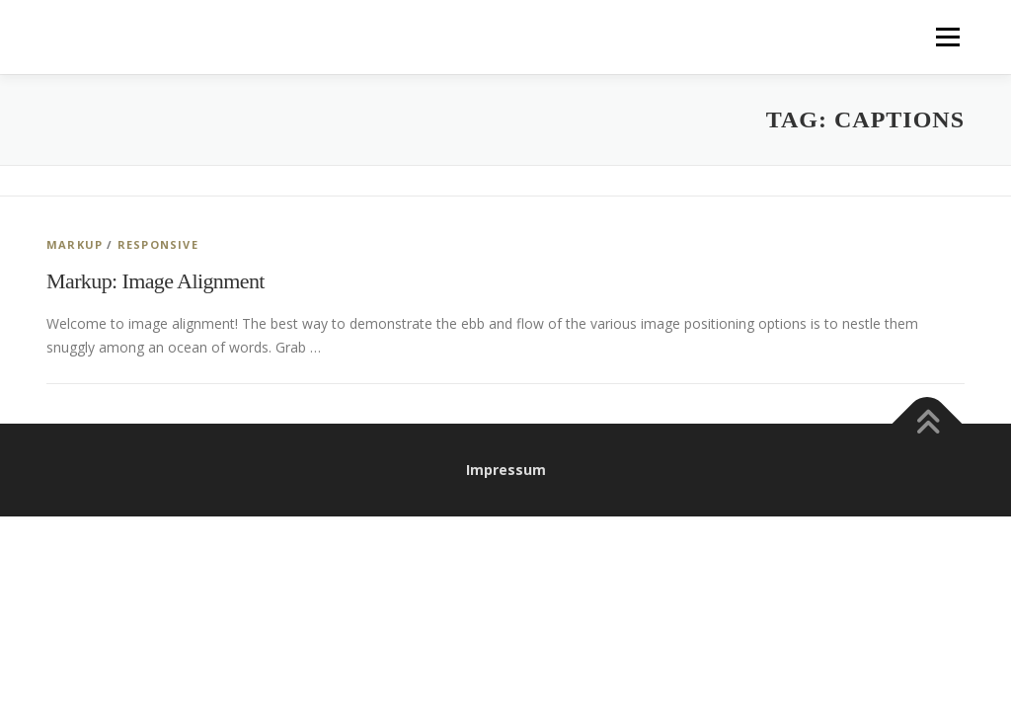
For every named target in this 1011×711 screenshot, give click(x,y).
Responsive (157, 244)
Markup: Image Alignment (155, 281)
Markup (74, 244)
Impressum (506, 469)
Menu (947, 37)
